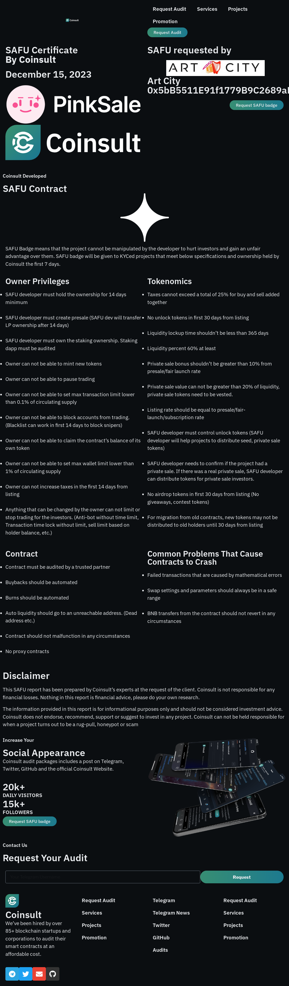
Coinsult (23, 914)
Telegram (164, 900)
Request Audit (169, 9)
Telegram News (171, 912)
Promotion (165, 21)
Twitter (161, 925)
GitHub (161, 937)
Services (207, 9)
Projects (237, 9)
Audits (160, 950)
